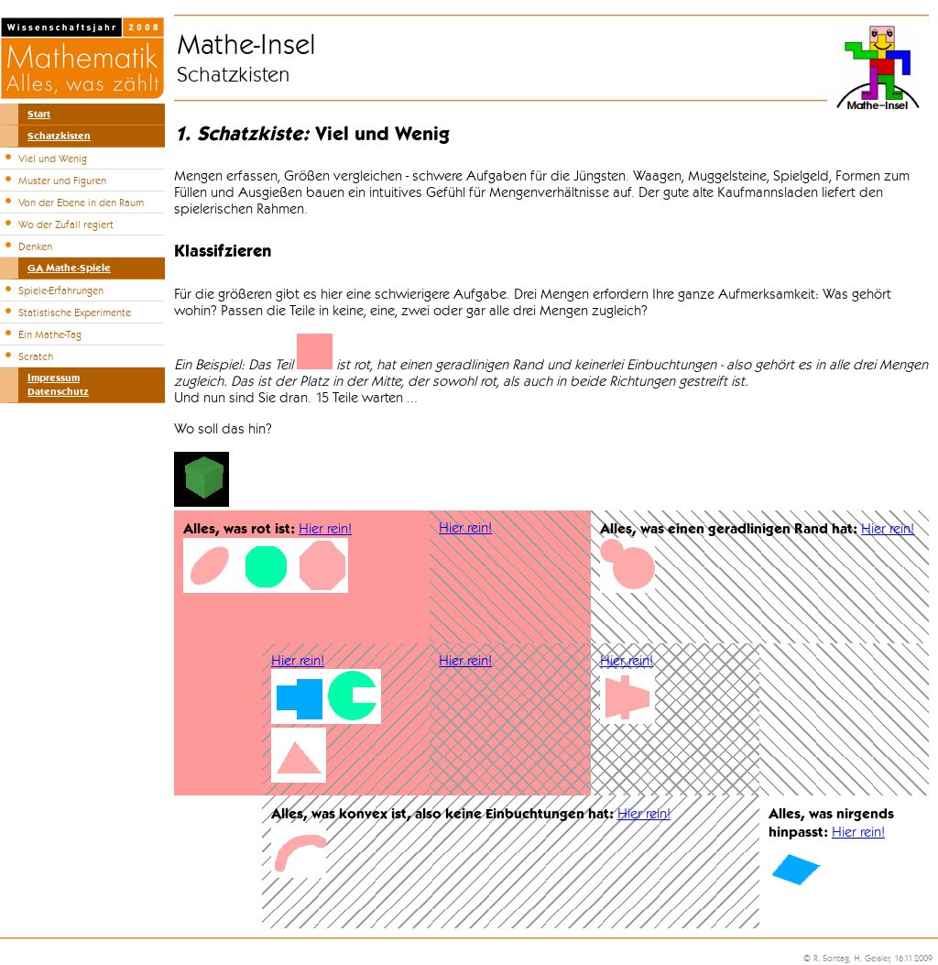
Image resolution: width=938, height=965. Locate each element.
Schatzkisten (59, 136)
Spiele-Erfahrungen (61, 290)
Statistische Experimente (74, 312)
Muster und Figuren (62, 180)
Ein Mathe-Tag (50, 334)
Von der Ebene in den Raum (81, 202)
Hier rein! (325, 529)
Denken (35, 246)
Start (38, 114)
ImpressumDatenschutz (58, 385)
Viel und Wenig (52, 158)
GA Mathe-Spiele (69, 268)
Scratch (35, 356)
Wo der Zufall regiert (66, 224)
